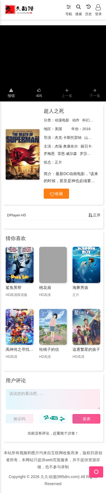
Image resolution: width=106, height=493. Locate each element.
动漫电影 (62, 120)
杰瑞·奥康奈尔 (66, 146)
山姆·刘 (90, 137)
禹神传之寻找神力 (20, 349)
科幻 (86, 120)
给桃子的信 (49, 349)
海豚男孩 (80, 287)
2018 (86, 129)
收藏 (56, 193)
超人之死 (54, 111)
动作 (76, 120)
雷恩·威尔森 (67, 153)
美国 (58, 129)
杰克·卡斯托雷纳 (68, 137)
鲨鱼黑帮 (13, 287)
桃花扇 (45, 287)
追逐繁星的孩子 (86, 349)
